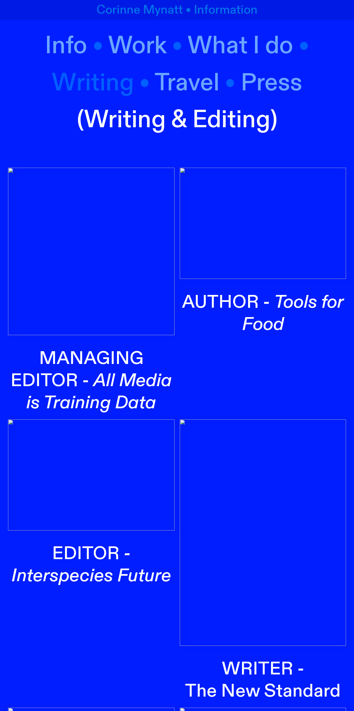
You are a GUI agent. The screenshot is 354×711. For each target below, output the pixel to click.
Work (137, 45)
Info (69, 45)
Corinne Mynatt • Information (177, 10)
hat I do (252, 45)
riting (105, 83)
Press (271, 83)
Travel (187, 83)
